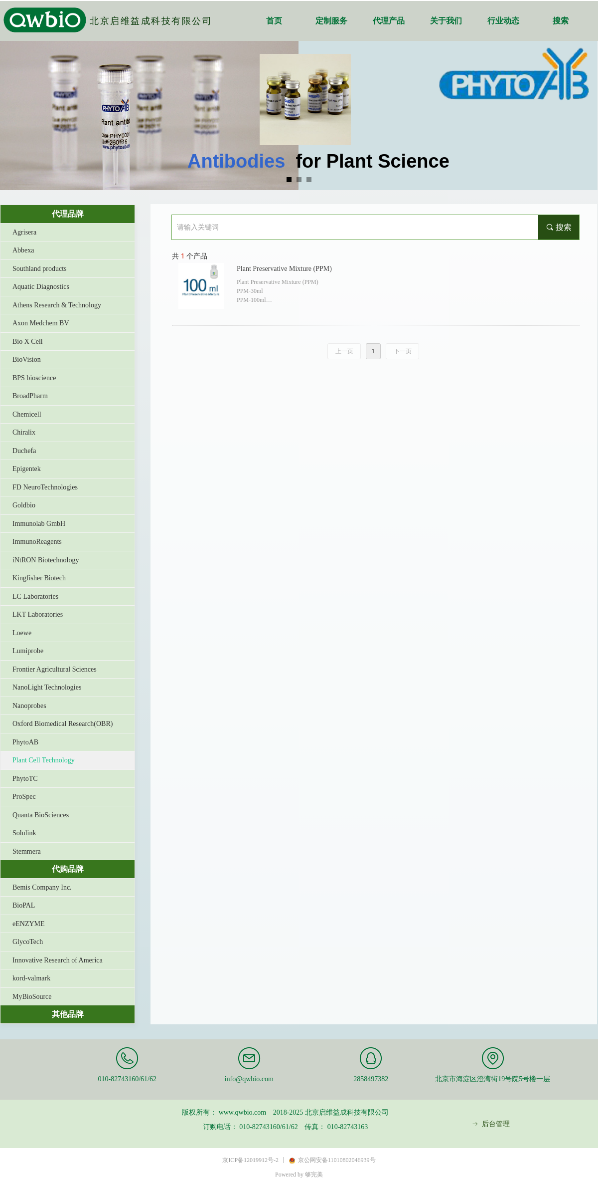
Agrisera (24, 232)
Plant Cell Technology (43, 760)
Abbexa (23, 250)
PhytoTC (25, 778)
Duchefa (24, 451)
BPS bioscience (34, 378)
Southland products (39, 268)
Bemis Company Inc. (42, 887)
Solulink (24, 833)
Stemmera (26, 851)
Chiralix (23, 432)
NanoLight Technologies (46, 687)
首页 (274, 20)
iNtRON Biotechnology (45, 560)
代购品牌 (68, 869)
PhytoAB (25, 742)
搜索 (561, 20)
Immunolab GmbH (38, 523)
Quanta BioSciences (40, 815)
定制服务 (331, 20)
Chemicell (26, 414)
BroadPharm (30, 396)
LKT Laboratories (37, 614)
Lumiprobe (27, 651)
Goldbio (23, 505)
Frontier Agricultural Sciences (54, 669)
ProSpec (24, 796)
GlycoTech (27, 942)
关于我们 (446, 20)
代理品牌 (68, 214)
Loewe (21, 633)
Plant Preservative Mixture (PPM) (284, 268)
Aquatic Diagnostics (40, 286)
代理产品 (389, 20)
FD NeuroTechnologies (45, 487)
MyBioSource (32, 996)
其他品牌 (68, 1014)
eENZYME (28, 924)
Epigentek (26, 469)
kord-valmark (31, 978)
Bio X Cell (27, 341)
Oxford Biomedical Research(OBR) (62, 723)
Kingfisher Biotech (39, 578)
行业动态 (503, 20)
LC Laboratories (35, 596)
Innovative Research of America (57, 960)
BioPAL (23, 905)
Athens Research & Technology (56, 305)
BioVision (26, 359)
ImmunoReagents (37, 541)
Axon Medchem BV (40, 323)
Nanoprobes (29, 706)
